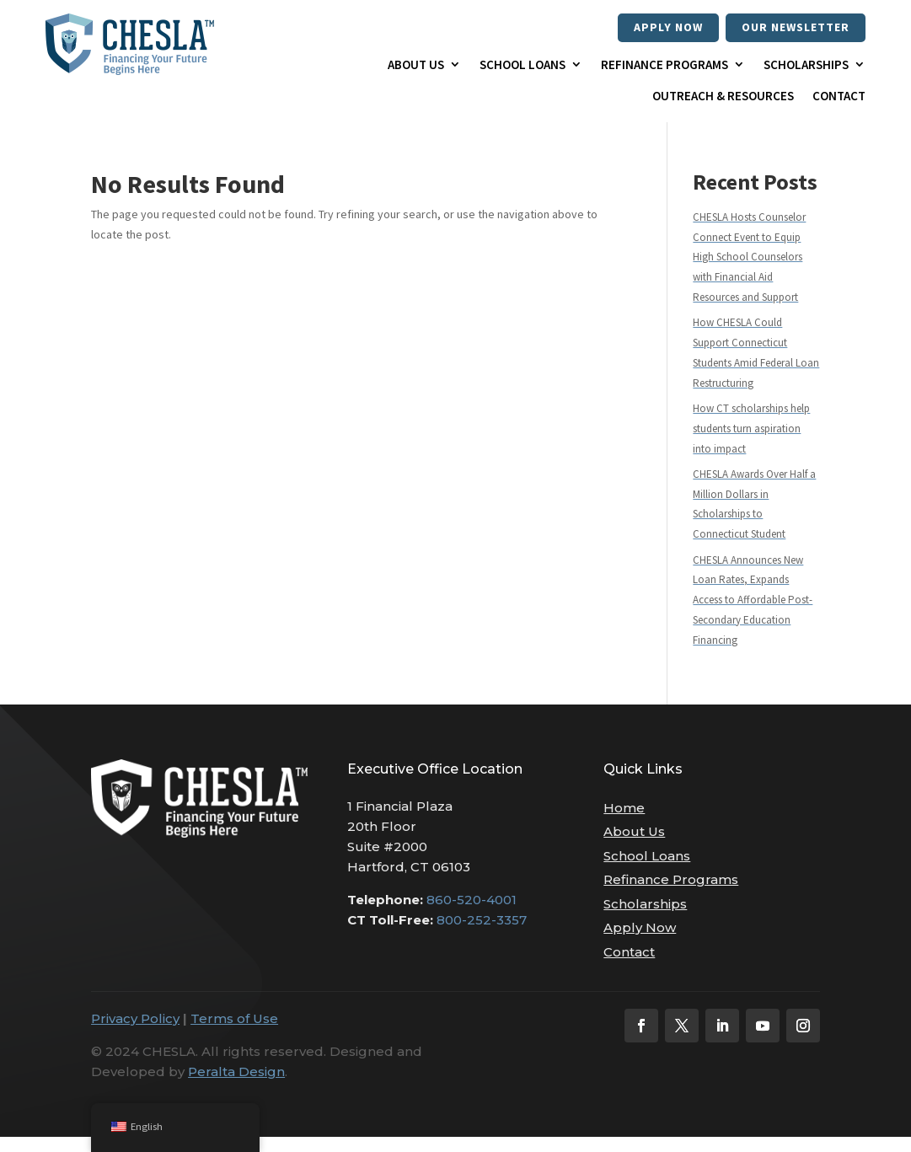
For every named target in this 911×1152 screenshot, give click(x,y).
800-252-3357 (482, 920)
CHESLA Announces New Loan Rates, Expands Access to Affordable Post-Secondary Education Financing (752, 600)
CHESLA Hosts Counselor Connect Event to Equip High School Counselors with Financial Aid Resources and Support (749, 257)
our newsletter (795, 27)
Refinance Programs (664, 64)
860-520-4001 (471, 900)
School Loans (522, 64)
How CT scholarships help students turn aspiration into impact (751, 428)
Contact (838, 96)
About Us (416, 64)
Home (624, 808)
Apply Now (668, 27)
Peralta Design (236, 1072)
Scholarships (806, 64)
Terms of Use (234, 1018)
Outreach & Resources (723, 96)
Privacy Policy (135, 1018)
